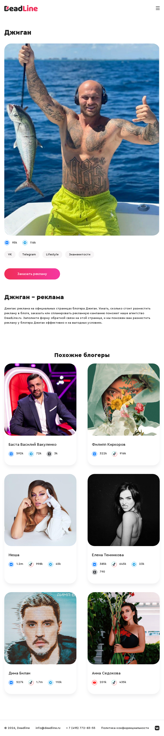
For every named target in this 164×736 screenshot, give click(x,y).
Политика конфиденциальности (125, 728)
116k (33, 242)
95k (14, 242)
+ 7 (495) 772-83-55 (80, 728)
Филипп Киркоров (108, 444)
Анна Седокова (106, 673)
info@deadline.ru (48, 728)
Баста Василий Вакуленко (33, 444)
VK (10, 254)
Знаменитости (79, 254)
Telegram (29, 254)
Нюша (14, 555)
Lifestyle (52, 254)
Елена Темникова (108, 555)
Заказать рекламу (32, 274)
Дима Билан (19, 673)
